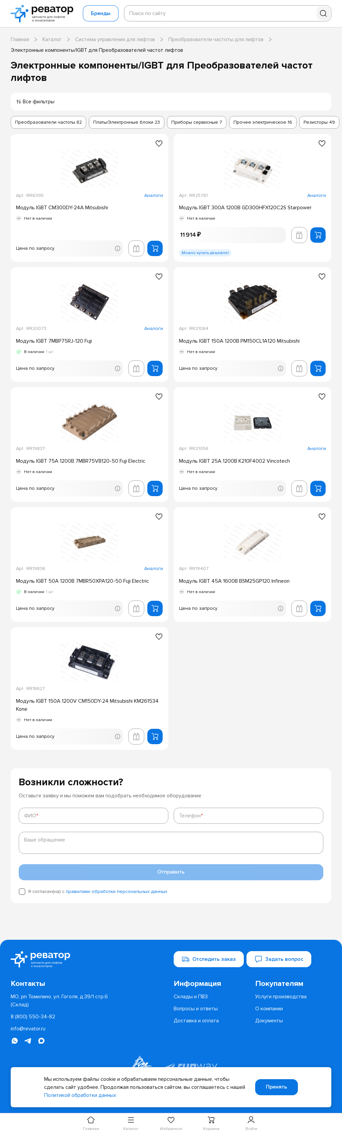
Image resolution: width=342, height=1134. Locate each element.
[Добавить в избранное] (159, 143)
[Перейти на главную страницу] (44, 13)
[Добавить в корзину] (155, 248)
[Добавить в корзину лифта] (136, 248)
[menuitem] (212, 984)
